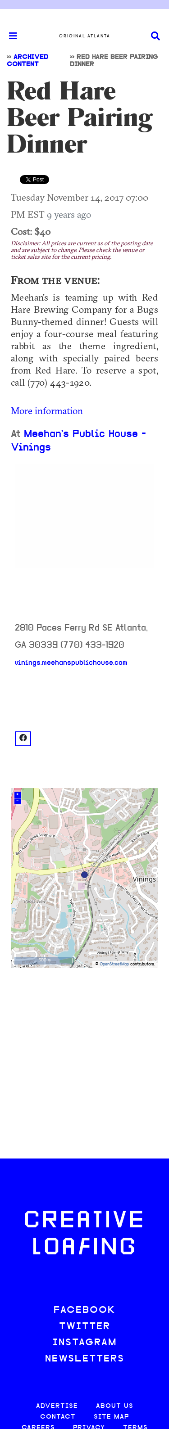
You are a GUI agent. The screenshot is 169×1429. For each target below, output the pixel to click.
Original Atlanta (84, 36)
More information (47, 410)
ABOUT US (114, 1406)
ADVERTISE (57, 1406)
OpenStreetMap (114, 964)
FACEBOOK (85, 1310)
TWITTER (84, 1326)
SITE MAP (111, 1417)
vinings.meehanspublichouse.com (71, 663)
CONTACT (58, 1417)
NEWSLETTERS (84, 1359)
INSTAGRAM (85, 1343)
